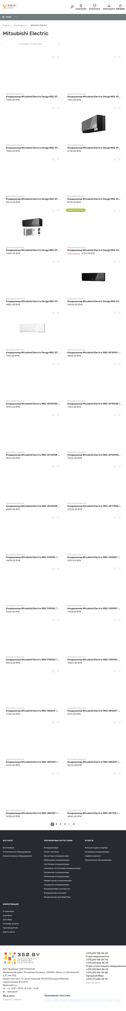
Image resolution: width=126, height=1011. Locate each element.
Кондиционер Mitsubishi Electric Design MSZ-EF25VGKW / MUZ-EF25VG (33, 149)
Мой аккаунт (109, 7)
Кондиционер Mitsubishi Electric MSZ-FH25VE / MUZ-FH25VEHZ (94, 559)
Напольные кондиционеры (56, 878)
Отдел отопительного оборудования (104, 967)
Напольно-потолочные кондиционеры (62, 870)
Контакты (7, 917)
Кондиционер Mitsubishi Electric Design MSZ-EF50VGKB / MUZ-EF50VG (94, 303)
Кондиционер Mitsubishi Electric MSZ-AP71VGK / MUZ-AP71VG (94, 508)
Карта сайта (9, 933)
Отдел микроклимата (97, 958)
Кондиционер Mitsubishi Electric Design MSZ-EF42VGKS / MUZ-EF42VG (94, 252)
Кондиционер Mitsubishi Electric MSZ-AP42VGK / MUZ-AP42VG (33, 456)
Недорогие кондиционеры (56, 886)
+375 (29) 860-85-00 (97, 971)
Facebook (18, 1001)
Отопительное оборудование (17, 853)
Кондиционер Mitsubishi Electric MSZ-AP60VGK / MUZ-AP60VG (33, 508)
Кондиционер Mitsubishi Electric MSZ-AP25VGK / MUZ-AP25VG (33, 405)
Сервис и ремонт (93, 857)
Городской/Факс (95, 977)
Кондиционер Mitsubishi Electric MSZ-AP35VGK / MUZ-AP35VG (94, 405)
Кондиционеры (51, 849)
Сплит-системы (51, 853)
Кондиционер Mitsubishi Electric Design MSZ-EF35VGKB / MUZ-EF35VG (94, 149)
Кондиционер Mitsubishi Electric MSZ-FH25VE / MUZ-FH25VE (33, 559)
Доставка (7, 921)
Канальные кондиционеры (56, 874)
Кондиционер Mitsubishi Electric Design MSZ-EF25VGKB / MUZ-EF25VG (33, 98)
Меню (6, 19)
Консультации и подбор (96, 849)
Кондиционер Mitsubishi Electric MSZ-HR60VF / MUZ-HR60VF (33, 815)
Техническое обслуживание (98, 861)
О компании (8, 913)
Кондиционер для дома (55, 894)
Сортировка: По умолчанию (31, 46)
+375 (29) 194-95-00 (97, 974)
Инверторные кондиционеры (57, 882)
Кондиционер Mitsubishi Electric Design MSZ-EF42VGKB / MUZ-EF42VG (33, 252)
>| (73, 825)
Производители (10, 929)
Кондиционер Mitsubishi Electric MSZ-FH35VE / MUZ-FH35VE (33, 610)
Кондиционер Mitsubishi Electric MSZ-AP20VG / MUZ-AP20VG (94, 354)
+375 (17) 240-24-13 (97, 980)
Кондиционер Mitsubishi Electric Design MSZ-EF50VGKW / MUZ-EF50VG (33, 354)
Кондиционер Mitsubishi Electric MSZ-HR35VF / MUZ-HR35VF (94, 712)
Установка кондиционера (97, 853)
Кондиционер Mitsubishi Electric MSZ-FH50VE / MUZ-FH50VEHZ (94, 661)
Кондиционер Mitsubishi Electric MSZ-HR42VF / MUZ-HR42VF (33, 763)
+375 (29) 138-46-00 (97, 955)
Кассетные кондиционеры (56, 857)
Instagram (7, 1001)
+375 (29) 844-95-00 (97, 964)
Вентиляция (8, 849)
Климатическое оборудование (17, 857)
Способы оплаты (11, 925)
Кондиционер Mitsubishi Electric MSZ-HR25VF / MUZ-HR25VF (33, 712)
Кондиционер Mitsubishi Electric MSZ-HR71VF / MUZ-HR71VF (94, 815)
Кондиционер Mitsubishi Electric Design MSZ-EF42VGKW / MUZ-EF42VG (33, 303)
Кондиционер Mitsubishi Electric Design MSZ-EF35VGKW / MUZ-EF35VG (94, 200)
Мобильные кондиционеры (56, 861)
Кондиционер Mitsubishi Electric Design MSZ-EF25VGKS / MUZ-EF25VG (94, 98)
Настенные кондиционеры (56, 865)
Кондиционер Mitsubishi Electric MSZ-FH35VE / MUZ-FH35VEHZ (94, 610)
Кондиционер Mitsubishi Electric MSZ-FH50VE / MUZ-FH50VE (33, 661)
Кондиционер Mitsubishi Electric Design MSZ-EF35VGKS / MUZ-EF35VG (33, 200)
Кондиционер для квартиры (57, 898)
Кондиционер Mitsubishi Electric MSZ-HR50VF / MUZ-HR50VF (94, 763)
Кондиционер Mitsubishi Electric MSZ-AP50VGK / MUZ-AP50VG (94, 456)
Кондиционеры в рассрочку (57, 890)
